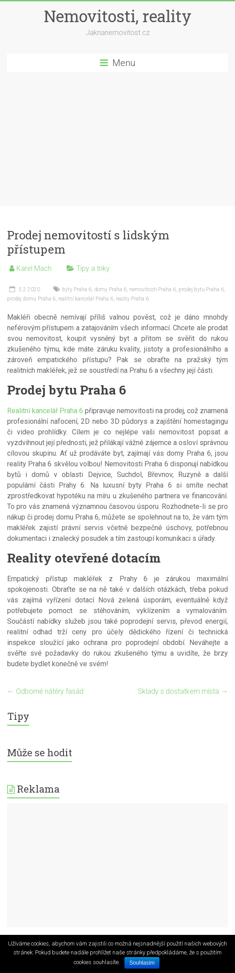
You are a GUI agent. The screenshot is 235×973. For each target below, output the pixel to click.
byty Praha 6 (77, 289)
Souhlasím (142, 963)
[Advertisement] (117, 139)
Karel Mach (34, 268)
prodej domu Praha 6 (31, 299)
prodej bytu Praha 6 (201, 289)
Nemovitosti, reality (117, 16)
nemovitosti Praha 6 (152, 289)
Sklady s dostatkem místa (183, 691)
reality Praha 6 (132, 299)
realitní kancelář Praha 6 (85, 299)
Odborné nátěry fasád (45, 691)
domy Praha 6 (110, 289)
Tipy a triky (93, 268)
